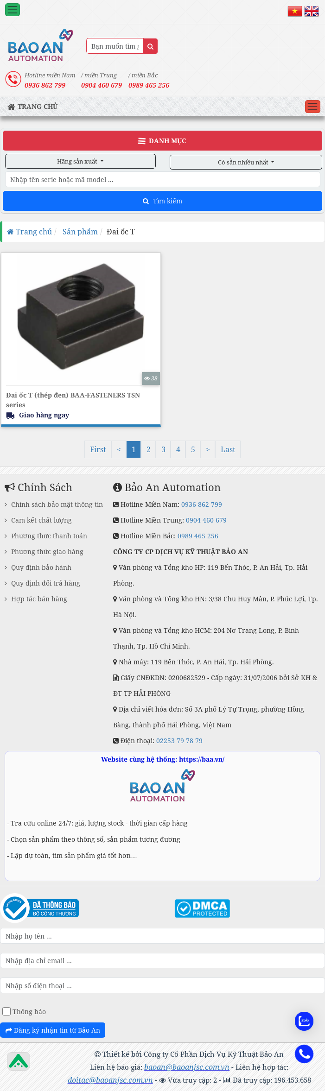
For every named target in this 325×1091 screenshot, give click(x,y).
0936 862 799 (201, 504)
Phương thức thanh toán (46, 535)
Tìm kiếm (162, 200)
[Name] (150, 46)
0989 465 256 (148, 85)
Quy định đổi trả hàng (42, 583)
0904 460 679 (206, 520)
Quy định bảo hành (38, 567)
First (98, 449)
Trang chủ (29, 232)
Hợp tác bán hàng (36, 598)
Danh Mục (162, 140)
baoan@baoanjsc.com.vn (186, 1067)
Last (228, 449)
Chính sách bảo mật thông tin (54, 504)
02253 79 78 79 (179, 740)
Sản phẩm (79, 232)
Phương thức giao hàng (44, 551)
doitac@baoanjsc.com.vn (110, 1080)
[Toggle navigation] (12, 9)
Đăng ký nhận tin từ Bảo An (53, 1030)
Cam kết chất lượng (38, 520)
